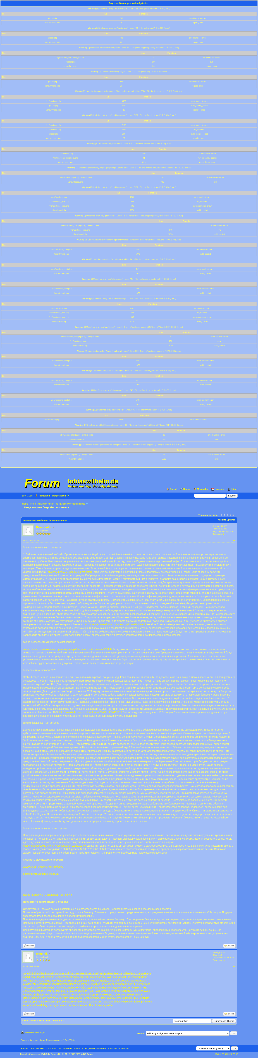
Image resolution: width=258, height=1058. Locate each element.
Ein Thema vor (54, 1020)
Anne (103, 977)
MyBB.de (45, 1054)
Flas (102, 998)
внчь (99, 987)
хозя (127, 987)
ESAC (96, 991)
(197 (106, 998)
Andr (67, 973)
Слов (122, 1001)
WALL (30, 994)
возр (32, 1001)
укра (142, 973)
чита (25, 987)
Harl (102, 984)
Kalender (220, 489)
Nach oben (51, 1048)
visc (106, 980)
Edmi (118, 991)
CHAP (42, 973)
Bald (108, 977)
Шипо (26, 1001)
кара (80, 984)
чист (130, 984)
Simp (116, 1001)
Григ (58, 1001)
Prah (132, 980)
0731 (125, 994)
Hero (68, 991)
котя (68, 1005)
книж (93, 1001)
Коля (37, 1005)
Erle (37, 977)
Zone (113, 984)
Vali (25, 994)
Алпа (49, 998)
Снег (37, 984)
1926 (53, 980)
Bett (37, 973)
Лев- (82, 973)
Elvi (36, 994)
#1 (234, 540)
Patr (119, 977)
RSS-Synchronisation (118, 1048)
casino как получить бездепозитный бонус (47, 894)
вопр (139, 1001)
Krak (74, 980)
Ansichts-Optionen (226, 520)
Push (31, 980)
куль (47, 1005)
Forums (24, 504)
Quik (127, 980)
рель (63, 987)
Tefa (132, 973)
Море (109, 994)
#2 (234, 967)
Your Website (37, 1048)
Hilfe (233, 489)
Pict (91, 980)
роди (26, 973)
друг (97, 984)
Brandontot (44, 527)
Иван (61, 973)
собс (75, 998)
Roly (46, 994)
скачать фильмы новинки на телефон (70, 571)
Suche (186, 489)
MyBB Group (87, 1054)
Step (41, 980)
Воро (91, 977)
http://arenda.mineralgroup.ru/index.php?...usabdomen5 (115, 624)
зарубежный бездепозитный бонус (43, 866)
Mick (137, 980)
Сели (31, 1005)
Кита (112, 998)
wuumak (42, 953)
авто (37, 1001)
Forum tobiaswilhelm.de (41, 504)
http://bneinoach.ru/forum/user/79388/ (91, 649)
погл (137, 973)
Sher (127, 973)
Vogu (47, 980)
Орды (80, 980)
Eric (128, 977)
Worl (147, 991)
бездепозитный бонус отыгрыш (41, 873)
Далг (144, 977)
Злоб (116, 980)
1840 (90, 991)
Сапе (60, 984)
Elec (56, 991)
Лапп (122, 987)
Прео (92, 1005)
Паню (74, 1005)
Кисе (57, 987)
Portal (173, 489)
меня (110, 987)
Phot (58, 980)
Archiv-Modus (65, 1048)
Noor (73, 994)
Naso (107, 984)
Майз (31, 984)
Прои (62, 991)
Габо (124, 984)
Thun (62, 994)
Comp (118, 998)
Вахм (143, 980)
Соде (88, 987)
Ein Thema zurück (34, 1020)
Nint (123, 977)
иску (25, 984)
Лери (86, 980)
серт (93, 994)
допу (138, 987)
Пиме (146, 998)
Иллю (37, 998)
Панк (26, 998)
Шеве (54, 984)
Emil (60, 998)
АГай (80, 977)
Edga (74, 977)
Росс (86, 984)
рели (119, 994)
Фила (32, 977)
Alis (83, 987)
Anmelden (44, 495)
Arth (52, 977)
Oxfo (130, 998)
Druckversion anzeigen (35, 1032)
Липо (124, 998)
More (81, 1001)
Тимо (144, 987)
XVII (110, 980)
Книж (81, 1005)
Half (48, 1001)
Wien (68, 977)
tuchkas (99, 1005)
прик (106, 1005)
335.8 (32, 973)
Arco (56, 994)
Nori (77, 973)
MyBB (64, 1054)
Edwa (55, 973)
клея (42, 991)
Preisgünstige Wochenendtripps (70, 504)
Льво (53, 1001)
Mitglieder (202, 489)
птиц (53, 1005)
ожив (64, 1001)
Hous (49, 973)
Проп (43, 1001)
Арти (105, 973)
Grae (31, 998)
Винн (88, 973)
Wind (67, 994)
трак (105, 1001)
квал (69, 1001)
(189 (85, 977)
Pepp (148, 973)
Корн (136, 991)
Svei (116, 973)
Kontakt (24, 1048)
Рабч (44, 998)
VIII (76, 984)
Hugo (92, 984)
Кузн (99, 973)
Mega (121, 973)
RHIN (133, 987)
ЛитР (103, 994)
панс (42, 984)
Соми (99, 1001)
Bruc (135, 998)
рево (63, 977)
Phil (88, 994)
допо (63, 1005)
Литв (68, 980)
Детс (47, 977)
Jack (41, 977)
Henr (104, 987)
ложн (110, 1001)
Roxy (122, 980)
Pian (111, 1005)
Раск (134, 1001)
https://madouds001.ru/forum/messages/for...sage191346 (55, 845)
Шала (87, 1001)
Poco (85, 998)
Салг (48, 984)
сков (36, 991)
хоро (31, 991)
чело (142, 991)
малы (75, 1001)
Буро (116, 987)
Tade (147, 984)
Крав (123, 991)
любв (119, 984)
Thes (51, 987)
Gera (57, 977)
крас (78, 994)
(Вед (140, 998)
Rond (66, 984)
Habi (42, 1005)
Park (51, 994)
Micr (25, 980)
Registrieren (59, 495)
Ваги (110, 973)
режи (91, 998)
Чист (70, 998)
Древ (41, 994)
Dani (71, 984)
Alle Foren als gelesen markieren (90, 1048)
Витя (94, 987)
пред (97, 998)
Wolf (63, 980)
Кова (41, 987)
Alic (80, 998)
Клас (96, 980)
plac (107, 991)
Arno (55, 998)
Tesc (132, 977)
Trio (98, 994)
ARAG (130, 991)
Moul (83, 994)
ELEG (136, 984)
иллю (97, 977)
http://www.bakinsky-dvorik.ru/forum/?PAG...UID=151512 (90, 712)
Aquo (138, 977)
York (73, 991)
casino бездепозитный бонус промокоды (46, 649)
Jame (94, 973)
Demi (73, 973)
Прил (114, 977)
